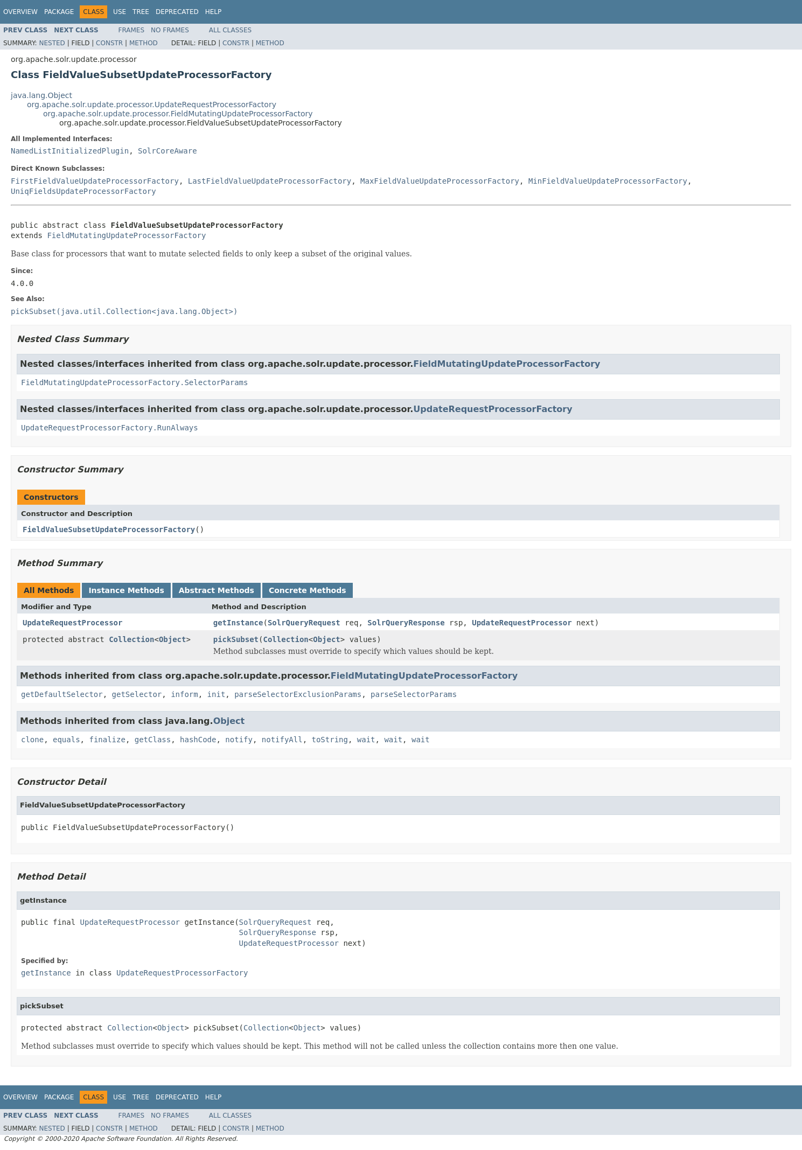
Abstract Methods (216, 590)
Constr (109, 43)
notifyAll (282, 739)
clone (32, 739)
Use (119, 12)
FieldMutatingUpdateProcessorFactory (126, 235)
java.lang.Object (41, 95)
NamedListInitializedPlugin (70, 151)
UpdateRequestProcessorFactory (492, 409)
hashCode (198, 739)
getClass (153, 739)
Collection (131, 639)
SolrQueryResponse (405, 622)
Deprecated (177, 12)
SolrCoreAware (167, 151)
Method (143, 43)
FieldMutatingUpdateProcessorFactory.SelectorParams (134, 382)
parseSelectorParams (414, 694)
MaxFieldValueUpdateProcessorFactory (439, 181)
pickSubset (236, 639)
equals (66, 739)
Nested (52, 43)
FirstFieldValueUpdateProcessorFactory (95, 181)
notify (239, 739)
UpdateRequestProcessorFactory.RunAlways (109, 427)
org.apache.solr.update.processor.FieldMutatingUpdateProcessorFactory (178, 113)
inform (184, 694)
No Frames (170, 30)
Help (213, 12)
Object (172, 639)
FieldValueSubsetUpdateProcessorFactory (109, 529)
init (216, 694)
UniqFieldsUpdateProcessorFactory (83, 191)
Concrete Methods (307, 590)
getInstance (238, 622)
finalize (107, 739)
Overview (20, 12)
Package (59, 12)
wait (366, 739)
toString (330, 739)
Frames (131, 30)
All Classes (230, 30)
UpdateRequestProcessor (72, 622)
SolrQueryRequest (304, 622)
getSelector (137, 694)
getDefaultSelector (62, 694)
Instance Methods (126, 590)
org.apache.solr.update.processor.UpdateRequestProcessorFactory (151, 104)
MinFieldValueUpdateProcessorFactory (607, 181)
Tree (140, 12)
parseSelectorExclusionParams (297, 694)
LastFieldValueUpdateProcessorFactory (269, 181)
